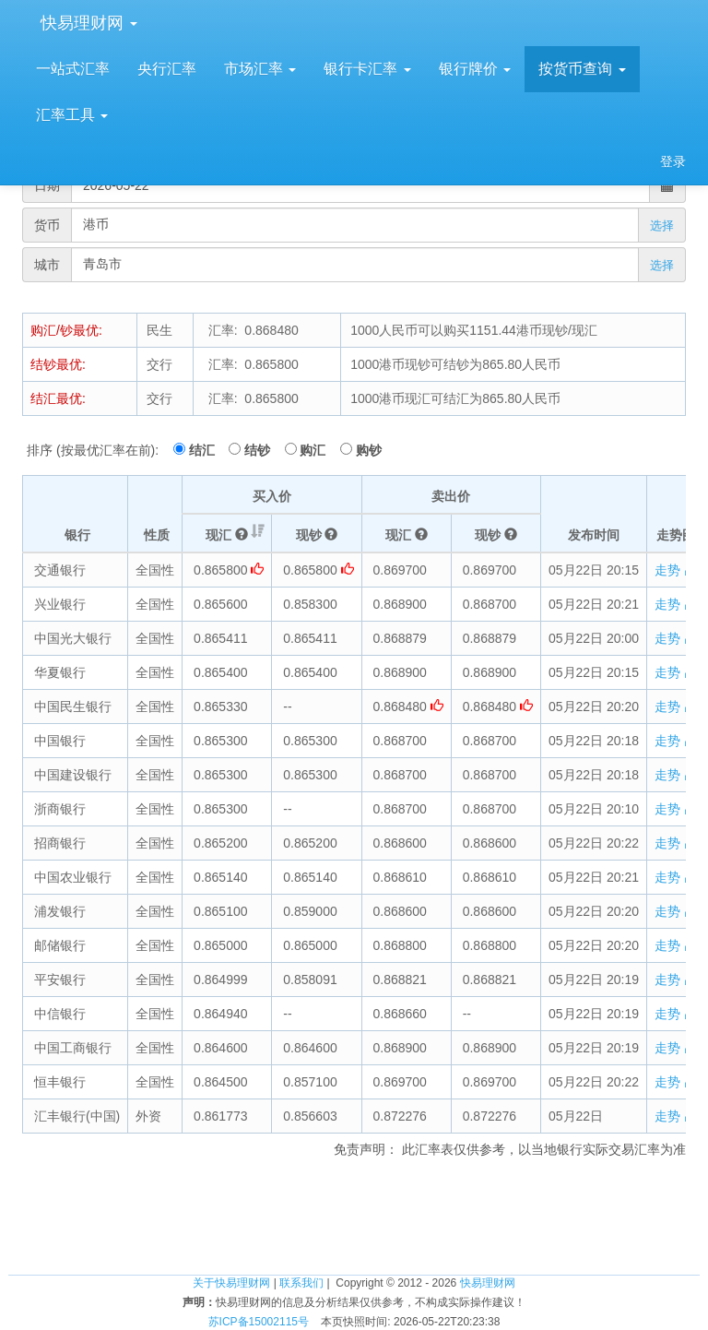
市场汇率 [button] (260, 69)
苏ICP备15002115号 (258, 1321)
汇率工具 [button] (72, 115)
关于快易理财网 (231, 1283)
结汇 (207, 450)
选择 (662, 225)
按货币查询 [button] (581, 69)
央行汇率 (166, 69)
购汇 (318, 450)
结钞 (262, 450)
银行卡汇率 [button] (367, 69)
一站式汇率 (73, 69)
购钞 (369, 450)
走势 (676, 570)
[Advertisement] (354, 1213)
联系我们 (301, 1283)
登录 (673, 161)
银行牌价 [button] (475, 69)
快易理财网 (86, 23)
